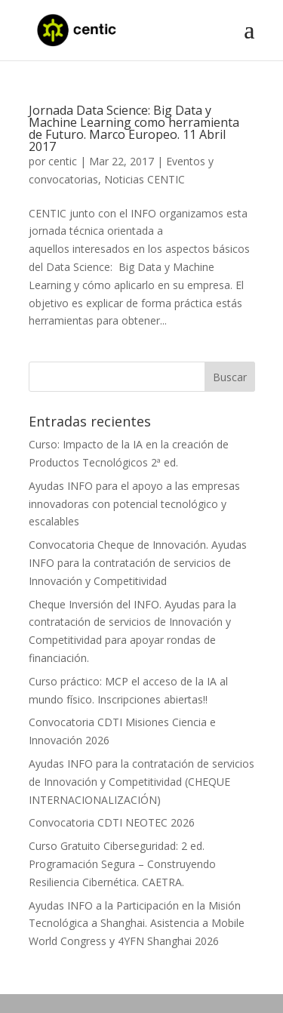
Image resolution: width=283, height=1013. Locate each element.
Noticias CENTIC (144, 179)
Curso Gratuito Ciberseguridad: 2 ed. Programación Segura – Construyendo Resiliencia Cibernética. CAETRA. (122, 864)
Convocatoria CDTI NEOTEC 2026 (112, 822)
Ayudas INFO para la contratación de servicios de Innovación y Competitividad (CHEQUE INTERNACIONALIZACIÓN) (141, 781)
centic (62, 161)
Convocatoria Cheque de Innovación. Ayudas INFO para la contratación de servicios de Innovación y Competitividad (138, 562)
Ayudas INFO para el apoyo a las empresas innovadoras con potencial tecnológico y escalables (134, 504)
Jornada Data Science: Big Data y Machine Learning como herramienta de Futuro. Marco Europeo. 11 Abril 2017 (134, 128)
